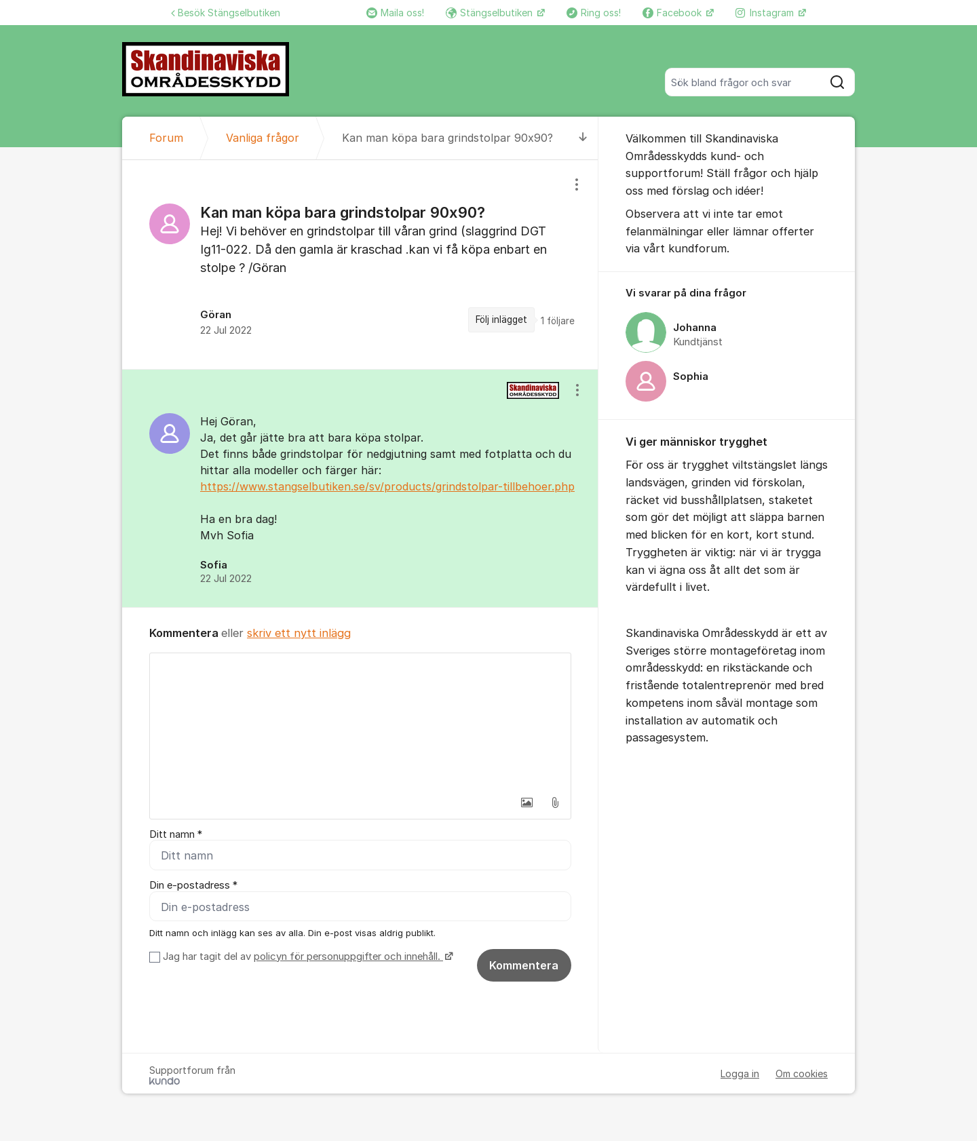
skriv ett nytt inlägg (299, 633)
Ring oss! (594, 12)
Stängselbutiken (490, 12)
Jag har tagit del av (306, 956)
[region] (360, 264)
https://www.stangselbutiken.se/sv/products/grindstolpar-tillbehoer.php (387, 486)
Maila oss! (395, 12)
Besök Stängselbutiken (225, 12)
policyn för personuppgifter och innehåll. (348, 956)
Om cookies (801, 1073)
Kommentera (523, 965)
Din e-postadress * (193, 886)
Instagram (766, 12)
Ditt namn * (175, 834)
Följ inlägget (501, 319)
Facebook (673, 12)
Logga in (740, 1073)
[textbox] (360, 721)
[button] (526, 802)
